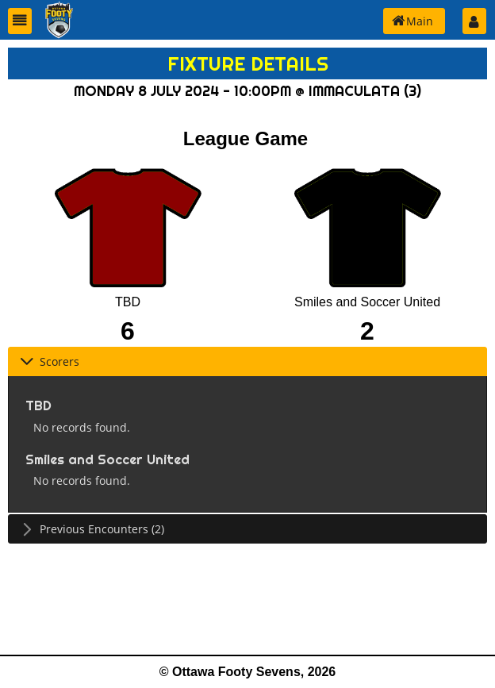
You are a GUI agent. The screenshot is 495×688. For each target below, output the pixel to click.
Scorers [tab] (49, 361)
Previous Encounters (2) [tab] (92, 528)
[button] (20, 21)
